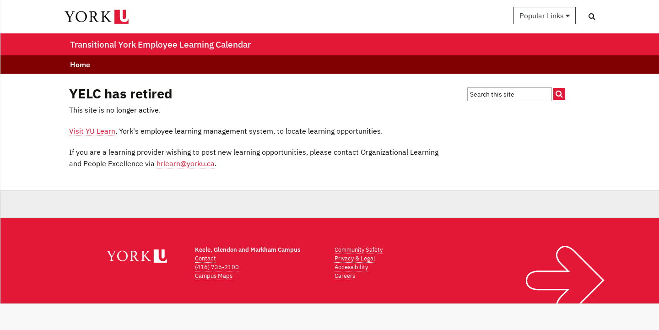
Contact (205, 258)
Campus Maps (213, 276)
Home (80, 64)
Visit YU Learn (92, 130)
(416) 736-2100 (217, 267)
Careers (345, 276)
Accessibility (351, 267)
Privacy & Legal (355, 258)
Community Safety (359, 250)
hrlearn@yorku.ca (186, 163)
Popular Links (544, 15)
